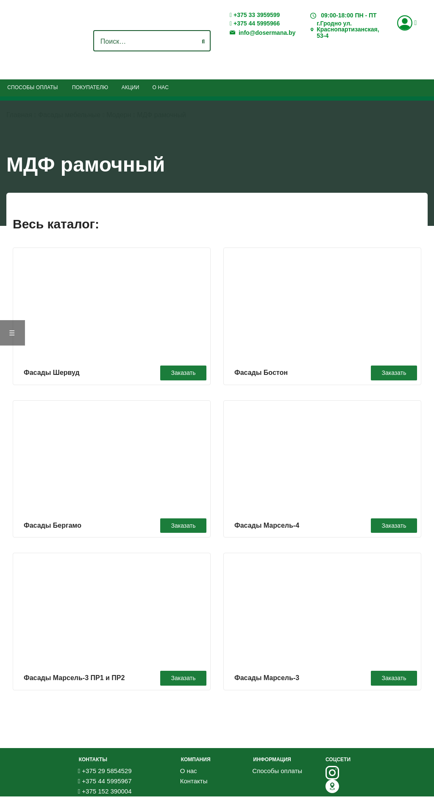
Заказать (180, 371)
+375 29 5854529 (105, 773)
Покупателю (90, 87)
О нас (160, 87)
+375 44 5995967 (105, 783)
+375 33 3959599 (255, 15)
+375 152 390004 (105, 793)
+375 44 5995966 (255, 23)
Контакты (194, 783)
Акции (130, 87)
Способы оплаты (32, 87)
